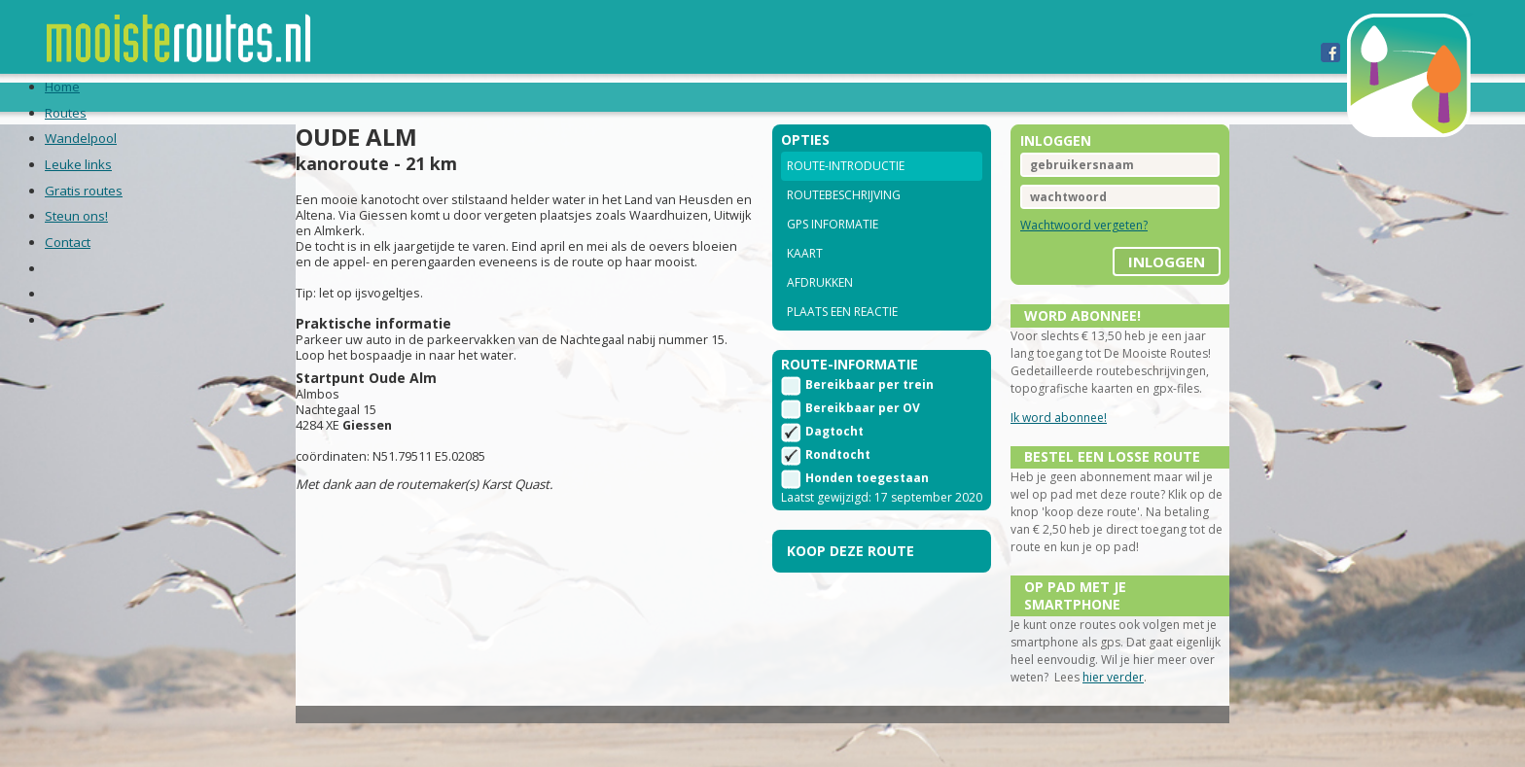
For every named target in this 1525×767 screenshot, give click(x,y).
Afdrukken (820, 308)
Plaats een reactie (842, 338)
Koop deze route (850, 601)
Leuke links (535, 96)
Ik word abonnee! (1036, 461)
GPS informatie (832, 250)
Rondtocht (837, 487)
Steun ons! (780, 96)
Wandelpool (418, 96)
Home (247, 96)
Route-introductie (845, 192)
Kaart (805, 279)
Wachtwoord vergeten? (1061, 251)
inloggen (1121, 281)
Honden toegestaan (867, 511)
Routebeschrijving (844, 221)
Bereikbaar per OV (862, 441)
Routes (317, 96)
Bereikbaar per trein (869, 417)
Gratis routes (658, 96)
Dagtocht (834, 464)
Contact (879, 96)
